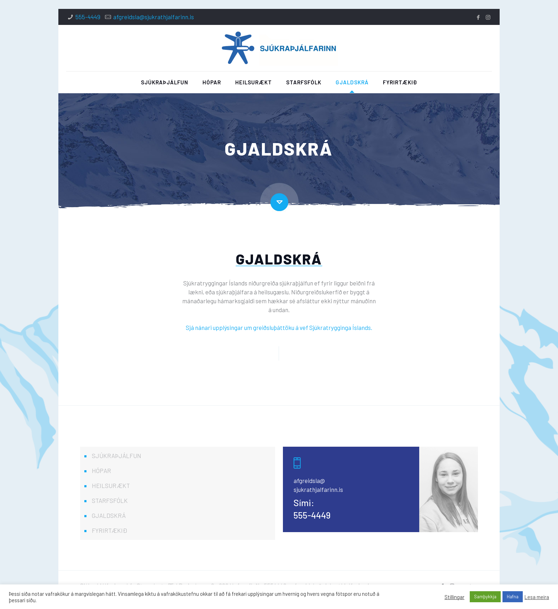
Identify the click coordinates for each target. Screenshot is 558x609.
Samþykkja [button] (485, 596)
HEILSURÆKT (111, 485)
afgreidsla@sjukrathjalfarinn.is (153, 16)
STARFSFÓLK (110, 500)
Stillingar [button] (454, 597)
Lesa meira (537, 597)
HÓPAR (101, 470)
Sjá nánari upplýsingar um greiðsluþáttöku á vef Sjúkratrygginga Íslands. (279, 327)
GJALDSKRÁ (109, 515)
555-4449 (87, 16)
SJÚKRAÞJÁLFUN (116, 455)
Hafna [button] (512, 596)
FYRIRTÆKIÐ (109, 530)
